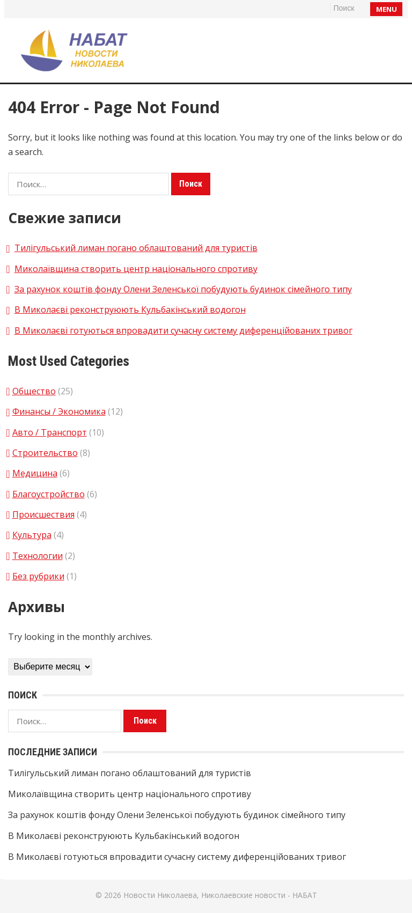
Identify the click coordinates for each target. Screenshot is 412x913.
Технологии (37, 556)
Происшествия (43, 514)
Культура (32, 535)
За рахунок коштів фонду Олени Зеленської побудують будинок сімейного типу (183, 289)
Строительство (45, 453)
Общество (34, 391)
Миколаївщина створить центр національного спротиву (136, 269)
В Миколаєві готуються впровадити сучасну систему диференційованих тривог (183, 330)
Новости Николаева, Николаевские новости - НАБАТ (220, 895)
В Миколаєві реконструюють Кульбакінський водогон (130, 309)
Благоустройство (48, 494)
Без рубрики (38, 576)
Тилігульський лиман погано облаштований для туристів (136, 248)
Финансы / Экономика (59, 411)
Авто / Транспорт (49, 432)
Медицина (34, 473)
